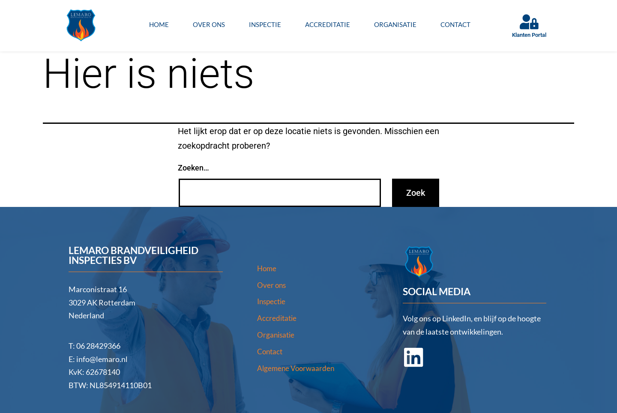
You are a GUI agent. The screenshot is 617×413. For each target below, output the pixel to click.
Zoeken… (193, 167)
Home (159, 24)
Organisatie (395, 24)
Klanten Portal (529, 35)
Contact (455, 24)
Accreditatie (327, 24)
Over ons (209, 24)
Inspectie (265, 24)
